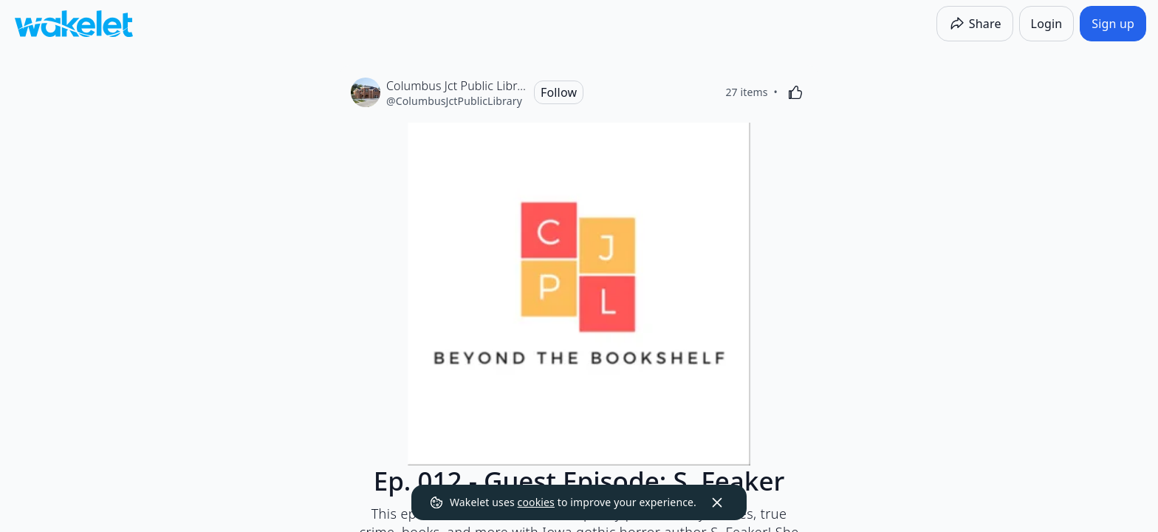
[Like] (795, 92)
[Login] (1047, 23)
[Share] (974, 23)
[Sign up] (1113, 23)
